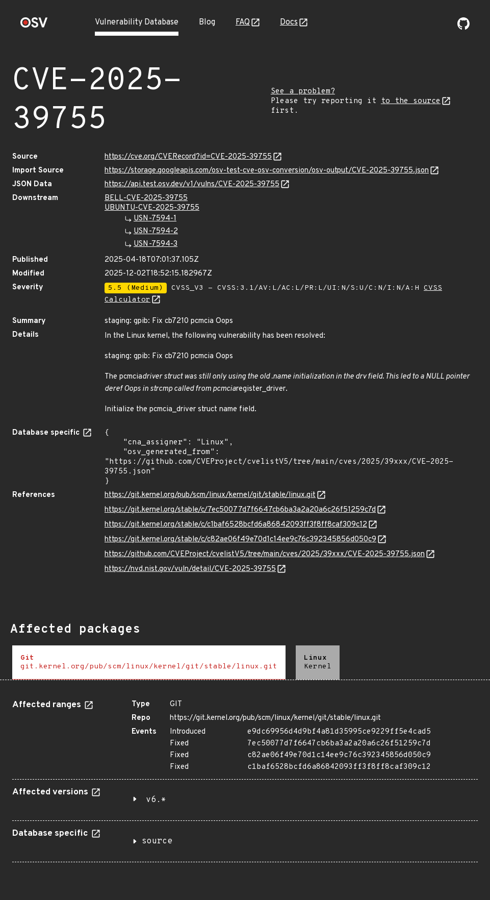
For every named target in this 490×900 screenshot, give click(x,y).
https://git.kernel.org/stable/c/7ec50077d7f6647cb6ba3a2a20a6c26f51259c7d (240, 510)
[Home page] (34, 25)
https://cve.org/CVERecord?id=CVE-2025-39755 (188, 157)
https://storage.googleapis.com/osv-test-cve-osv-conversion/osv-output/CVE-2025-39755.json (267, 171)
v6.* (156, 800)
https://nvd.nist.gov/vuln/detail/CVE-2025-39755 (190, 569)
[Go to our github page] (463, 27)
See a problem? (303, 91)
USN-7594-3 (155, 244)
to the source (411, 101)
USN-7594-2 (156, 231)
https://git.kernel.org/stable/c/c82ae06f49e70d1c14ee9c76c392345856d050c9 (240, 539)
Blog (207, 22)
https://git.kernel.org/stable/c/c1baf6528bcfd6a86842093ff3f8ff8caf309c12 (236, 525)
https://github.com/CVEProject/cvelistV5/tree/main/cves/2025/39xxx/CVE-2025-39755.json (265, 554)
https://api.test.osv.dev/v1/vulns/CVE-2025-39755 (192, 184)
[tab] (149, 662)
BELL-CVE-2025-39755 (146, 198)
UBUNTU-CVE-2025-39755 (152, 208)
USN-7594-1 (155, 218)
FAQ (243, 22)
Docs (289, 22)
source (157, 841)
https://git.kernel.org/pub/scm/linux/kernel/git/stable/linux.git (210, 495)
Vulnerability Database (136, 22)
